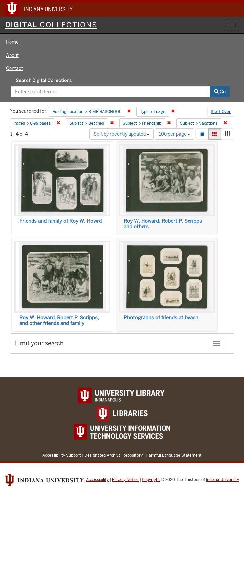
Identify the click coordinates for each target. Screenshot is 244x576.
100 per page (174, 134)
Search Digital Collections (44, 80)
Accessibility (97, 479)
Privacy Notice (125, 479)
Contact (14, 68)
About (12, 55)
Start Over (221, 111)
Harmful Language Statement (174, 455)
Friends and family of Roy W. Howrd (60, 221)
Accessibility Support (61, 455)
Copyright (151, 479)
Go (220, 92)
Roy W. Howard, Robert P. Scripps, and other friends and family (59, 320)
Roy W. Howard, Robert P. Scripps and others (163, 224)
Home (12, 42)
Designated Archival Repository (113, 455)
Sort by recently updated (121, 134)
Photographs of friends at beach (161, 317)
